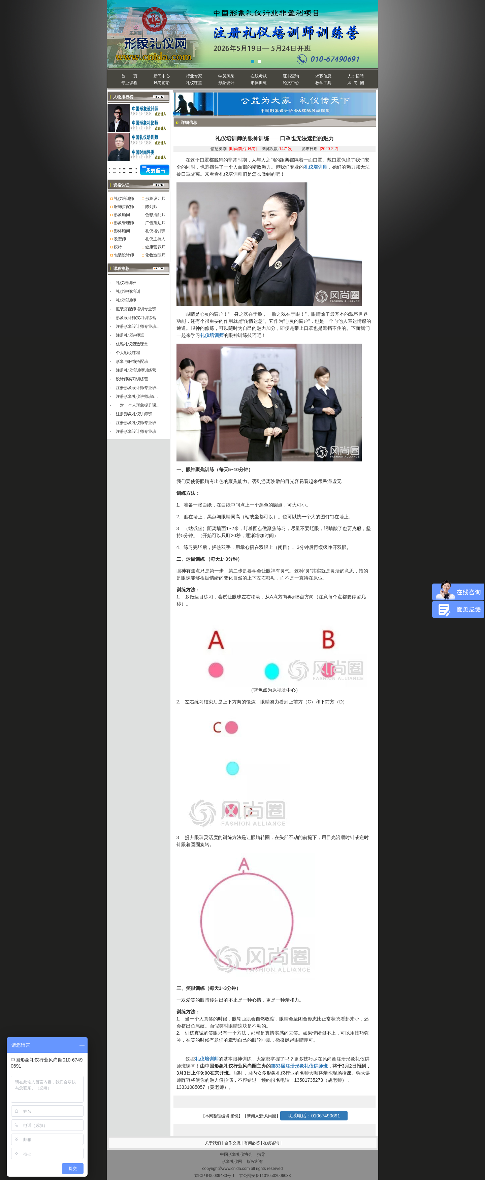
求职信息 (323, 76)
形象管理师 (124, 222)
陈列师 (151, 206)
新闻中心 (162, 76)
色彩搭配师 (155, 214)
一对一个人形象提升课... (138, 405)
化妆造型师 (155, 255)
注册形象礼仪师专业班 (136, 422)
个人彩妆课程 (128, 352)
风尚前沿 (162, 82)
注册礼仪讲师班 (130, 335)
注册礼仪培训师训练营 (136, 370)
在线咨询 (271, 1143)
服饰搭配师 (124, 206)
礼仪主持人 (155, 239)
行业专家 (194, 76)
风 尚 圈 (355, 82)
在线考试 (259, 76)
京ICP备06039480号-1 (214, 1175)
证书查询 (291, 76)
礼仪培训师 (124, 198)
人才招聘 (356, 76)
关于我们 (213, 1143)
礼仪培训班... (157, 231)
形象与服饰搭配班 (132, 361)
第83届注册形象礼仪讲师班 (299, 1066)
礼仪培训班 (126, 282)
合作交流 (232, 1143)
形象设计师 (155, 198)
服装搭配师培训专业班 (136, 309)
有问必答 (252, 1143)
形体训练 (259, 82)
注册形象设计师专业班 (136, 431)
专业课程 (129, 82)
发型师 (120, 239)
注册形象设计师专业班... (138, 326)
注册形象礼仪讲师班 (134, 414)
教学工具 (323, 82)
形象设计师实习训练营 (136, 317)
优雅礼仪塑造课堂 (132, 344)
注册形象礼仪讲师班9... (137, 396)
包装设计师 (124, 255)
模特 (118, 247)
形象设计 (226, 82)
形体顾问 (122, 231)
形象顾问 (122, 214)
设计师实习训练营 (132, 379)
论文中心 (291, 82)
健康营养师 (155, 247)
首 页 (129, 76)
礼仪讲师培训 (128, 291)
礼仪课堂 (194, 82)
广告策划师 (155, 222)
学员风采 (226, 76)
